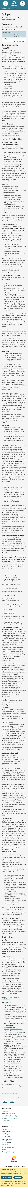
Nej (12, 1101)
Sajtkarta (4, 1149)
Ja (4, 1101)
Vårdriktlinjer (6, 1111)
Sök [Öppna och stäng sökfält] (22, 3)
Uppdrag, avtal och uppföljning (11, 1118)
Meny (5, 3)
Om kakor (5, 1145)
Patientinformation (7, 1131)
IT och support (6, 1120)
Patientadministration (8, 1113)
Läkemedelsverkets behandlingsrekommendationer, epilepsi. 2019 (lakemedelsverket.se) (14, 1029)
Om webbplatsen (7, 1142)
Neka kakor (18, 1177)
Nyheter (4, 1129)
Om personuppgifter (8, 1147)
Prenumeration (6, 1136)
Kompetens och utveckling (9, 1116)
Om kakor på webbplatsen (7, 1185)
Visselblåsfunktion (7, 1123)
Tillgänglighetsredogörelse (9, 1152)
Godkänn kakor (6, 1177)
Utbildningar (5, 1134)
